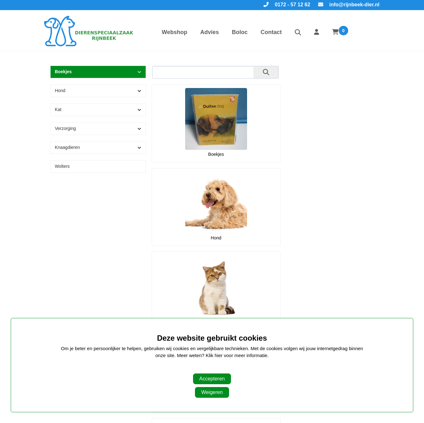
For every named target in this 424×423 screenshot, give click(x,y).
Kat (58, 109)
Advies (209, 32)
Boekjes (63, 71)
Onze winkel (63, 302)
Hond (60, 90)
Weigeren (212, 392)
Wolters (62, 166)
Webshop (174, 32)
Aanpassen (209, 368)
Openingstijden (291, 302)
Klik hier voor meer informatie (236, 355)
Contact (271, 32)
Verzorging (65, 128)
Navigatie (170, 302)
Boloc (240, 32)
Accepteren (212, 378)
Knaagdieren (67, 147)
